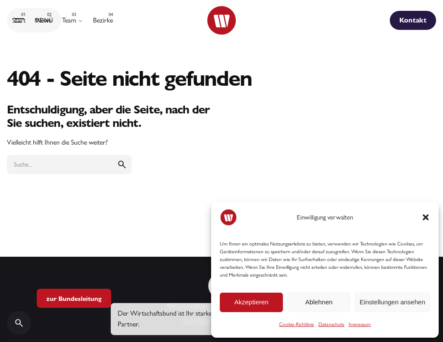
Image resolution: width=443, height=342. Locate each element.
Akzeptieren (251, 302)
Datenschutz (331, 324)
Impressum (360, 324)
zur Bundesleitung (74, 298)
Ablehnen (318, 302)
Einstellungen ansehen (392, 302)
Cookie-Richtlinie (296, 324)
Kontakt (413, 20)
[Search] (19, 323)
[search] (122, 164)
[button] (425, 217)
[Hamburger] (34, 20)
